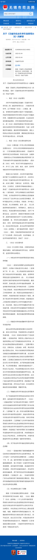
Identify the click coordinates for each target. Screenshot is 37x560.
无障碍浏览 (31, 1)
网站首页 (6, 20)
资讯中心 (18, 20)
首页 (10, 27)
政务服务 (18, 23)
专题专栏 (31, 23)
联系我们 (22, 540)
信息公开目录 (28, 27)
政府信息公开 (31, 20)
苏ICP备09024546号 (6, 545)
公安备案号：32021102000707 (20, 545)
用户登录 (3, 1)
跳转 (18, 65)
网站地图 (14, 540)
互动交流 (6, 23)
